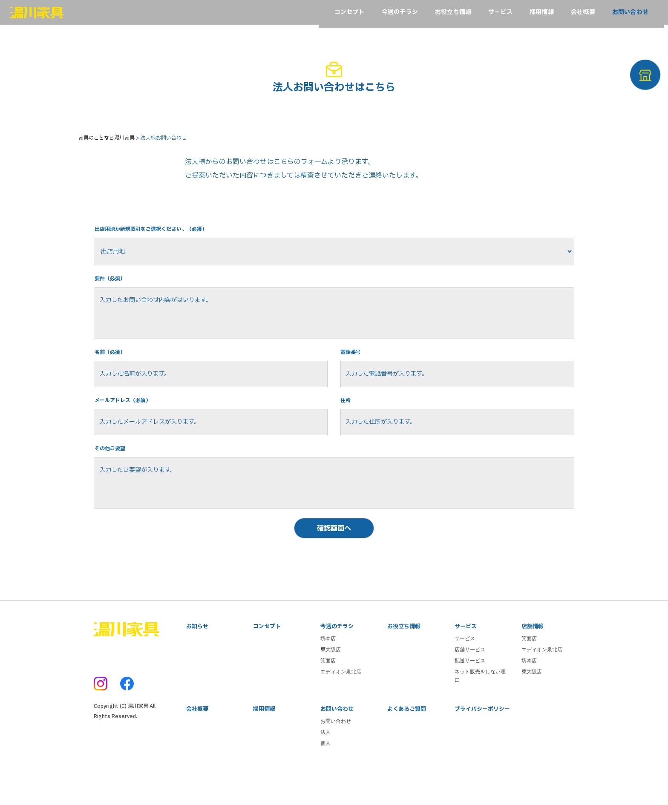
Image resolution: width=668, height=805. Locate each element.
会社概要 (197, 745)
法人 (325, 769)
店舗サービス (470, 685)
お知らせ (197, 661)
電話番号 (352, 371)
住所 (346, 422)
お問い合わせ (335, 758)
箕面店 (328, 696)
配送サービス (470, 696)
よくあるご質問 (406, 745)
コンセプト (267, 661)
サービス (465, 674)
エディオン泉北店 (340, 707)
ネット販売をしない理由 (480, 711)
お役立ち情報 (403, 661)
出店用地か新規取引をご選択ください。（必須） (160, 237)
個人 (325, 780)
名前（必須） (112, 371)
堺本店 (328, 674)
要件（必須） (112, 289)
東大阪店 (330, 685)
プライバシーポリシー (482, 745)
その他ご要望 (112, 474)
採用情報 (264, 745)
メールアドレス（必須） (127, 422)
